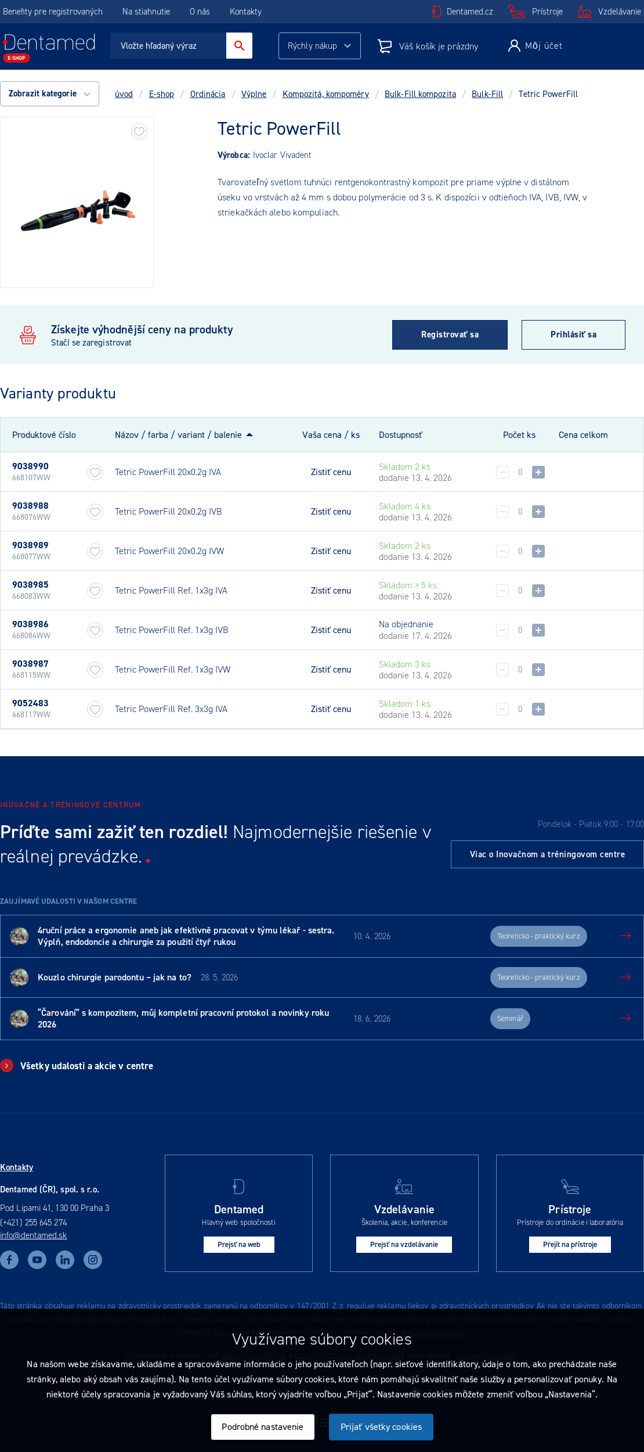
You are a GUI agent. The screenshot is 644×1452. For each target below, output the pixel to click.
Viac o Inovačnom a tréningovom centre (547, 854)
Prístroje (547, 11)
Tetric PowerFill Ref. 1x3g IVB (172, 630)
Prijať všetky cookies (381, 1427)
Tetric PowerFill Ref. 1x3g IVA (171, 590)
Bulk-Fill (487, 94)
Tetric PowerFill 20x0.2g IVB (168, 511)
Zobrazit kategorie (50, 93)
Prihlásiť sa (573, 334)
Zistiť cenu (331, 472)
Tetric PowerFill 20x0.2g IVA (168, 472)
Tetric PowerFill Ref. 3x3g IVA (171, 709)
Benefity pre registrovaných (53, 11)
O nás (200, 11)
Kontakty (246, 11)
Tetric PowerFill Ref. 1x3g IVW (172, 669)
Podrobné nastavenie (262, 1427)
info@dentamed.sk (33, 1235)
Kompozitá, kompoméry (326, 94)
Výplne (254, 94)
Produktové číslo (44, 435)
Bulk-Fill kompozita (420, 94)
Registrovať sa (450, 334)
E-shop (162, 94)
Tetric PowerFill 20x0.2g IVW (169, 551)
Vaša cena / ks (331, 435)
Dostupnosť (400, 435)
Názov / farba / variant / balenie (178, 435)
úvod (124, 94)
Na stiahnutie (147, 11)
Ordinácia (208, 94)
